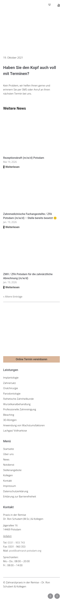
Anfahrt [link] (7, 536)
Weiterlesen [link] (12, 166)
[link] (17, 4)
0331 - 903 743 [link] (16, 542)
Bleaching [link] (8, 414)
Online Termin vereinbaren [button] (31, 359)
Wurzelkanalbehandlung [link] (17, 404)
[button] (58, 4)
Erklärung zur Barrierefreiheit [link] (19, 496)
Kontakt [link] (7, 480)
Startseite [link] (8, 448)
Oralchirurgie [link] (10, 388)
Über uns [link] (8, 454)
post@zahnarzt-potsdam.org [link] (25, 550)
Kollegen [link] (8, 475)
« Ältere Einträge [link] (13, 296)
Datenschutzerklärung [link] (15, 491)
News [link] (6, 459)
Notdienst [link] (8, 464)
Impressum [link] (9, 485)
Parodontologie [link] (11, 393)
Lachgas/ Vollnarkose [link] (15, 430)
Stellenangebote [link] (12, 470)
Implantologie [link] (11, 377)
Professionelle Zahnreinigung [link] (19, 409)
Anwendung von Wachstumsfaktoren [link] (24, 425)
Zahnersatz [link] (9, 383)
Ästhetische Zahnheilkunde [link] (18, 398)
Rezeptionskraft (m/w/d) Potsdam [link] (23, 157)
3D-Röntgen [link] (10, 420)
